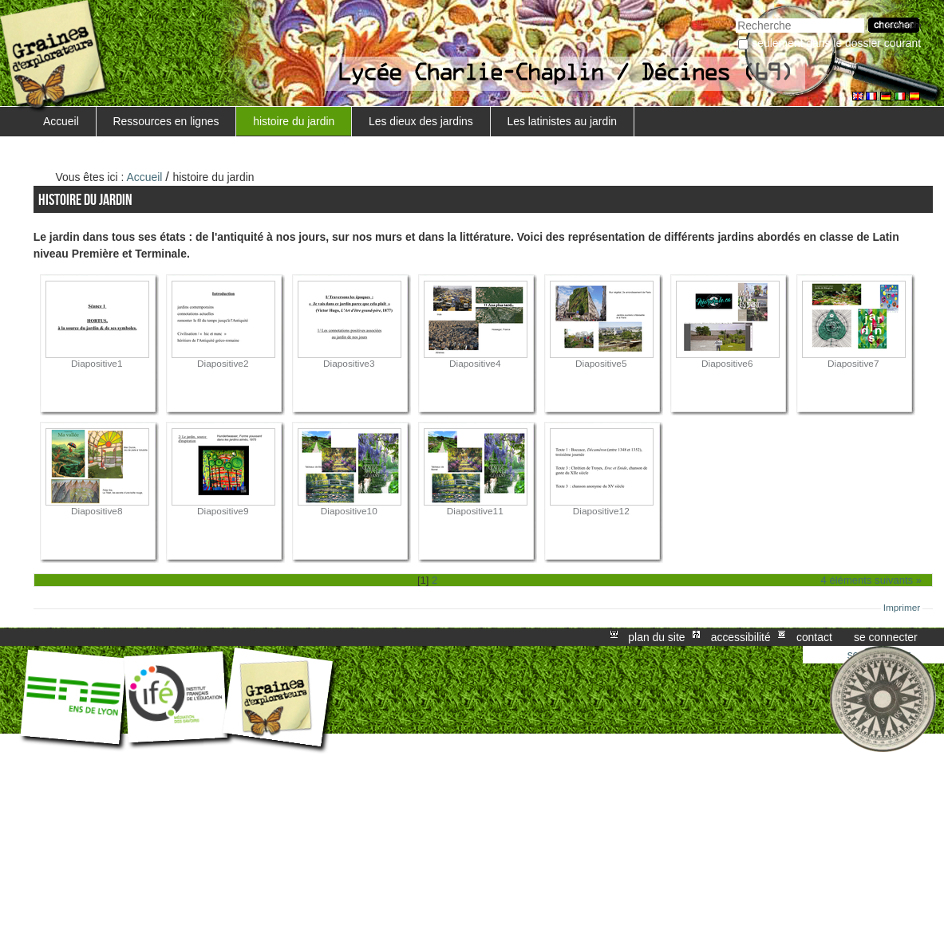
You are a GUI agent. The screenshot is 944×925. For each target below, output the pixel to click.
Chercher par (735, 16)
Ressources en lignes (166, 121)
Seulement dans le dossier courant (836, 43)
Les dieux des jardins (421, 121)
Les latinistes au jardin (562, 121)
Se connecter (886, 637)
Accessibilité (741, 637)
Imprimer (902, 607)
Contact (814, 637)
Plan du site (656, 637)
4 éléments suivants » (871, 580)
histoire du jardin (293, 121)
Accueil (61, 121)
